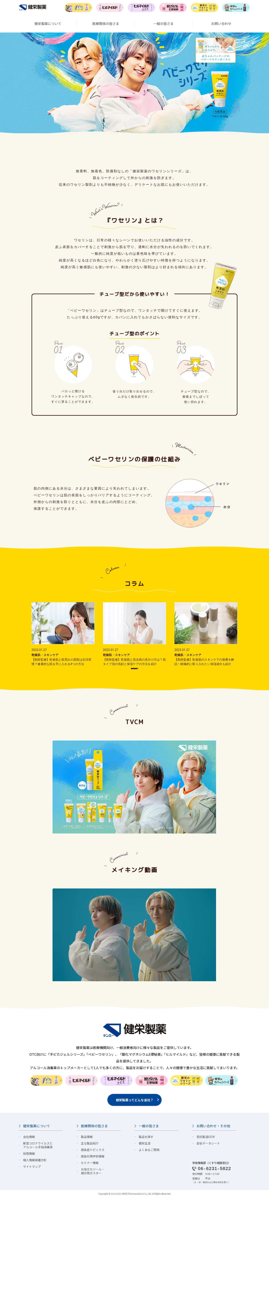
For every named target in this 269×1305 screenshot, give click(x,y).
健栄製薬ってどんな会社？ (134, 1207)
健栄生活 (144, 1251)
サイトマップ (32, 1274)
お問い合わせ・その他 (213, 1233)
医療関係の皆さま (94, 1233)
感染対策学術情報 (92, 1264)
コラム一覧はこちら (134, 770)
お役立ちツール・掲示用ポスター (92, 1279)
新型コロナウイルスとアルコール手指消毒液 (38, 1253)
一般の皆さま (149, 1233)
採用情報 (29, 1261)
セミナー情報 (90, 1270)
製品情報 (87, 1244)
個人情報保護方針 (35, 1268)
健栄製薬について (36, 1233)
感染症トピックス (92, 1257)
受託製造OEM (205, 1244)
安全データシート (208, 1251)
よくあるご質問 (149, 1257)
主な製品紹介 (90, 1251)
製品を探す (146, 1244)
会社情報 (29, 1244)
